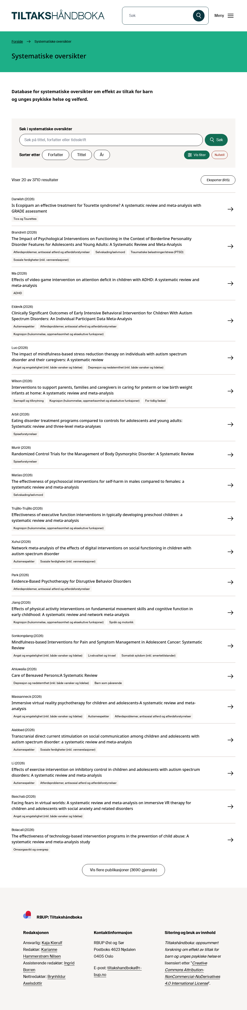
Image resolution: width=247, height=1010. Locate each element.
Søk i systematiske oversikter (45, 128)
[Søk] (199, 15)
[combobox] (158, 16)
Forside (17, 41)
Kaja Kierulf (52, 942)
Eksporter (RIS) (218, 180)
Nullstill (220, 155)
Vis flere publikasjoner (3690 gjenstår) (123, 869)
